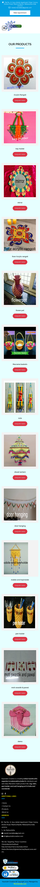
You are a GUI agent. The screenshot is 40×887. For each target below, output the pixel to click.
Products (5, 809)
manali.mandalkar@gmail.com (21, 7)
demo (20, 741)
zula (20, 418)
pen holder (20, 634)
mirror (20, 203)
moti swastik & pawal (20, 688)
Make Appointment (20, 13)
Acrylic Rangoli (20, 95)
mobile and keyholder (20, 580)
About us (5, 812)
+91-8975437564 (9, 830)
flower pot (20, 310)
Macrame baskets (20, 364)
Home (4, 803)
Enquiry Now (20, 100)
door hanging (20, 526)
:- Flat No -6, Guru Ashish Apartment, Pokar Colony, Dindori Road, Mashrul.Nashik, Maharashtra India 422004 (20, 824)
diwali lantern (20, 472)
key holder (20, 149)
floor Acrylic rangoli (20, 257)
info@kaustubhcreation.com (12, 836)
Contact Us (6, 806)
